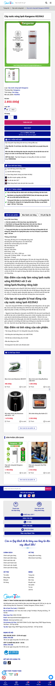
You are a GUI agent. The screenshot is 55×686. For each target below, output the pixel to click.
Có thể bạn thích (12, 353)
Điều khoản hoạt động (34, 558)
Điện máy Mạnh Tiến (27, 533)
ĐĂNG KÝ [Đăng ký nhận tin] (48, 488)
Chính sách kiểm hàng (9, 558)
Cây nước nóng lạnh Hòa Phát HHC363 (37, 466)
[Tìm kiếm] (46, 3)
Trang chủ (31, 575)
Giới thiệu (31, 577)
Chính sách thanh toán (10, 563)
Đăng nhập (6, 577)
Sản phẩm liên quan (15, 437)
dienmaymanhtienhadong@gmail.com (18, 617)
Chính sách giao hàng (9, 555)
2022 (12, 109)
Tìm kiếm (6, 575)
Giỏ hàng (6, 582)
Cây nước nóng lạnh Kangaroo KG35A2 (14, 466)
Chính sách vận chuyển (10, 565)
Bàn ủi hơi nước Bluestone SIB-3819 (15, 379)
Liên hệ (30, 589)
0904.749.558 (27, 518)
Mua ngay (27, 128)
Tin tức (30, 587)
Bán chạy (31, 580)
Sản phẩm (31, 585)
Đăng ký (5, 580)
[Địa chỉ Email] (27, 489)
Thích (7, 387)
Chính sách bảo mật (9, 560)
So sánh (22, 387)
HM (7, 109)
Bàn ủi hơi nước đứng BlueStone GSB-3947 (38, 380)
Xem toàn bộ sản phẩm (27, 428)
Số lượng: (7, 113)
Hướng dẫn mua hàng (34, 555)
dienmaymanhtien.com (15, 620)
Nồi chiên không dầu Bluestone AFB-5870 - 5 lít (14, 414)
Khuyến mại (31, 582)
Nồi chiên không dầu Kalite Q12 (38, 413)
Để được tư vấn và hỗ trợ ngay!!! (27, 133)
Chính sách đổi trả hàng (10, 567)
